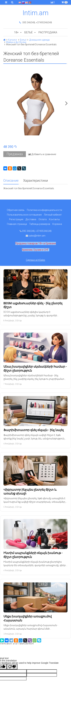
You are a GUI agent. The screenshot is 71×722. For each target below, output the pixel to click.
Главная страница (17, 224)
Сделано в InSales (35, 260)
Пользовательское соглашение (24, 214)
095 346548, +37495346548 (35, 22)
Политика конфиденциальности (44, 210)
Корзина (57, 224)
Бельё (28, 32)
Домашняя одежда (39, 40)
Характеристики (35, 181)
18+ (16, 32)
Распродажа (47, 32)
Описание (11, 181)
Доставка (31, 219)
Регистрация (16, 219)
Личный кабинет (53, 214)
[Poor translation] (12, 666)
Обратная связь (16, 210)
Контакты (54, 219)
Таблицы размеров (39, 224)
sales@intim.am (35, 235)
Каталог (12, 40)
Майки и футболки (16, 42)
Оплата (42, 219)
